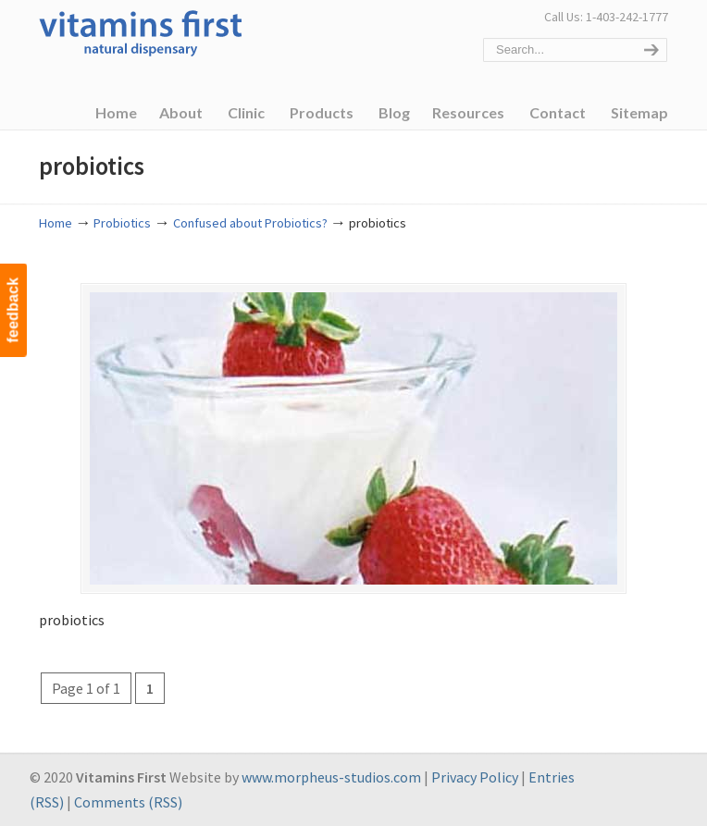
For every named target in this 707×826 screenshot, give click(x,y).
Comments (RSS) (128, 802)
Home (55, 223)
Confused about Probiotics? (250, 223)
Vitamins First (140, 31)
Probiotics (122, 223)
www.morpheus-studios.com (331, 777)
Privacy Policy (474, 777)
